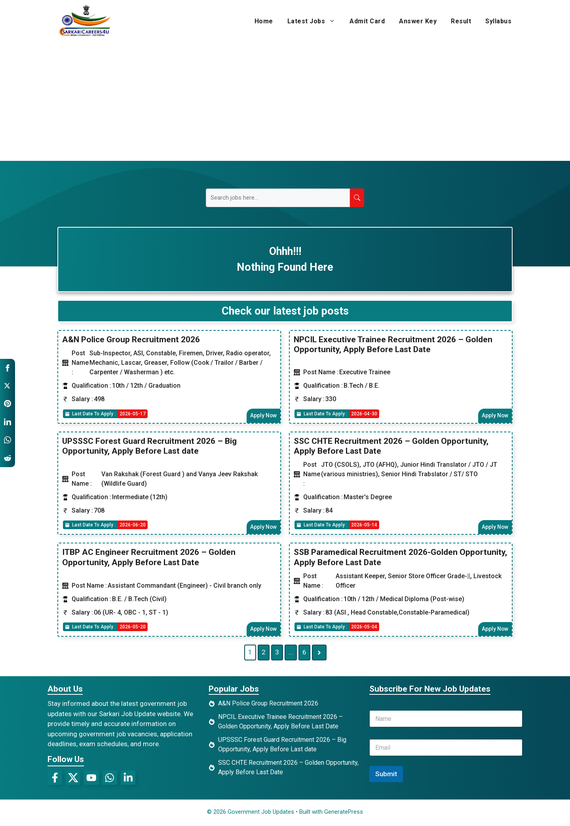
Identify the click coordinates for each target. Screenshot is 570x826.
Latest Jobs (315, 21)
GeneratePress (343, 813)
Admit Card (367, 21)
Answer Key (418, 21)
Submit (386, 775)
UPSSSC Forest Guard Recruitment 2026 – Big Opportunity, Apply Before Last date (149, 446)
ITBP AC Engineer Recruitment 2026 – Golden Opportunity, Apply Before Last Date (149, 558)
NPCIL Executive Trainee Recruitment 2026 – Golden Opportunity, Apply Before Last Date (393, 344)
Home (264, 21)
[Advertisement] (285, 101)
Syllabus (498, 21)
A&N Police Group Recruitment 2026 (131, 339)
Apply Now (262, 416)
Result (461, 21)
